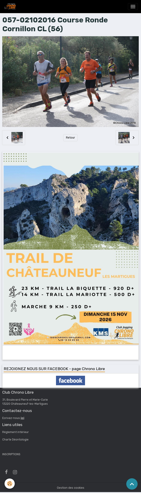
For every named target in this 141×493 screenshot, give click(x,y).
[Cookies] (10, 484)
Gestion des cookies (70, 487)
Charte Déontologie (15, 439)
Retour (70, 137)
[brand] (10, 6)
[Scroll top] (132, 484)
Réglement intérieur (15, 432)
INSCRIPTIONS (11, 454)
